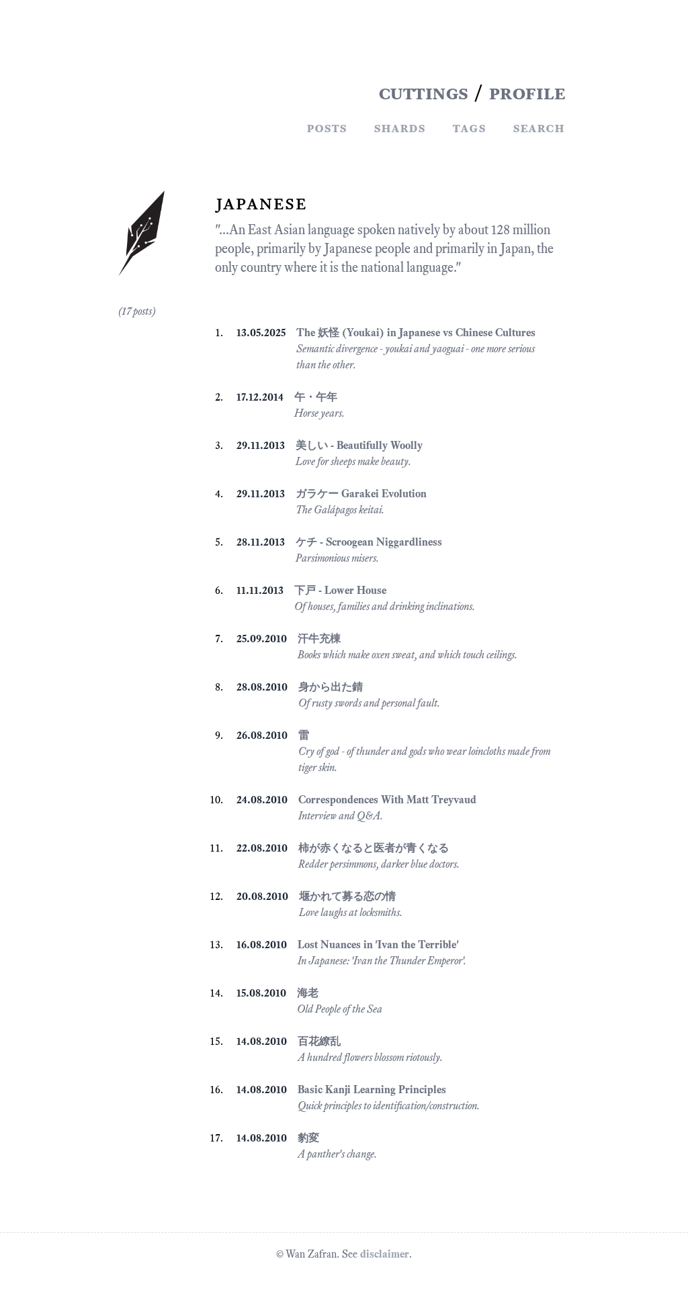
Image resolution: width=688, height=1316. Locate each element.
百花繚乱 (319, 1041)
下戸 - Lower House (340, 590)
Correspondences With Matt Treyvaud (387, 799)
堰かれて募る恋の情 (347, 896)
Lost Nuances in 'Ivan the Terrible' (378, 944)
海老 (307, 992)
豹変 (308, 1137)
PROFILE (526, 93)
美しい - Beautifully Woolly (359, 445)
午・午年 (315, 397)
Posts (326, 127)
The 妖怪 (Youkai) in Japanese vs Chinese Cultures (415, 332)
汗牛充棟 (319, 638)
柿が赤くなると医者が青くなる (373, 848)
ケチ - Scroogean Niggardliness (369, 542)
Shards (399, 127)
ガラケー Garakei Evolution (361, 493)
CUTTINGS (423, 93)
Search (538, 127)
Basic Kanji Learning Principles (372, 1089)
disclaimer (384, 1254)
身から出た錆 (330, 686)
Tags (469, 127)
